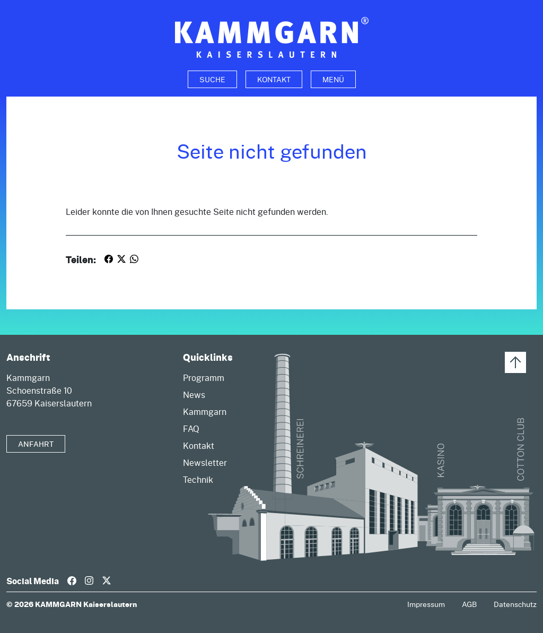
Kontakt (274, 79)
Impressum (426, 604)
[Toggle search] (212, 79)
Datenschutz (515, 604)
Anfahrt (36, 443)
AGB (469, 604)
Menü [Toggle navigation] (333, 79)
